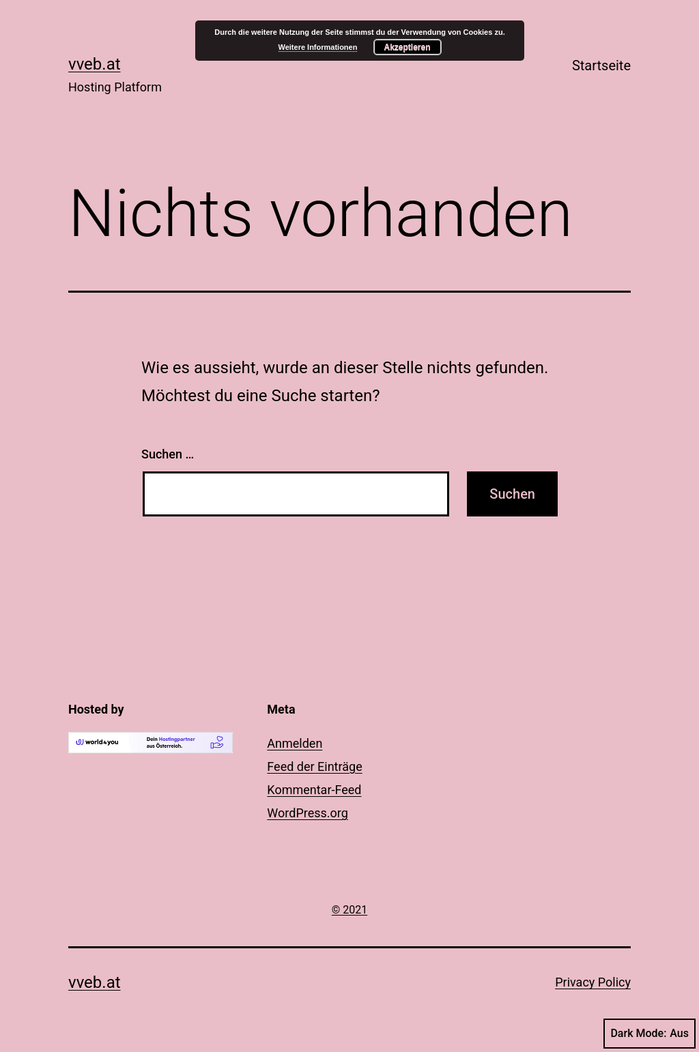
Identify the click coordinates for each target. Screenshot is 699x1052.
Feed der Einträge (314, 766)
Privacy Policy (593, 982)
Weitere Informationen (318, 47)
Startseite (601, 65)
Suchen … (167, 454)
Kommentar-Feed (314, 790)
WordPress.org (307, 813)
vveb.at (94, 64)
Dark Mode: (649, 1033)
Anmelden (294, 743)
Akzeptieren (407, 47)
